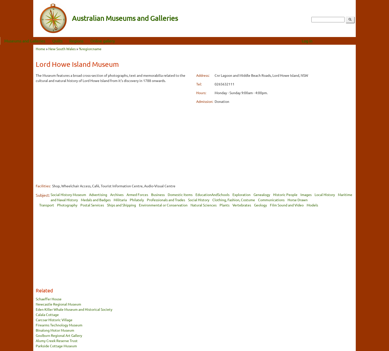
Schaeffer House (49, 299)
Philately (137, 199)
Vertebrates (241, 205)
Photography (67, 205)
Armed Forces (137, 194)
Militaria (120, 199)
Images (306, 194)
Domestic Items (180, 194)
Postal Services (92, 205)
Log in (340, 40)
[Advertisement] (114, 122)
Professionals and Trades (166, 199)
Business (158, 194)
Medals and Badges (96, 199)
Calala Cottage (47, 314)
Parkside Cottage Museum (56, 346)
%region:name (90, 48)
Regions (109, 40)
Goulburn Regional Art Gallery (59, 335)
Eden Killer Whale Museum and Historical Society (74, 309)
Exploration (241, 194)
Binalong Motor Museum (55, 330)
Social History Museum (68, 194)
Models (312, 205)
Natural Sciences (204, 205)
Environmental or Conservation (163, 205)
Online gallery (136, 40)
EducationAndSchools (212, 194)
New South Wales (62, 48)
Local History (325, 194)
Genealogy (262, 194)
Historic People (285, 194)
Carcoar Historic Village (54, 319)
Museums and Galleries (57, 40)
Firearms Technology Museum (59, 325)
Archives (117, 194)
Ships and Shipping (121, 205)
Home (40, 48)
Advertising (98, 194)
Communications (271, 199)
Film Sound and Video (287, 205)
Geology (260, 205)
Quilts (90, 40)
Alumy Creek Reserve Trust (57, 340)
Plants (224, 205)
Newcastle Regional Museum (58, 304)
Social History (198, 199)
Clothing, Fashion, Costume (233, 199)
